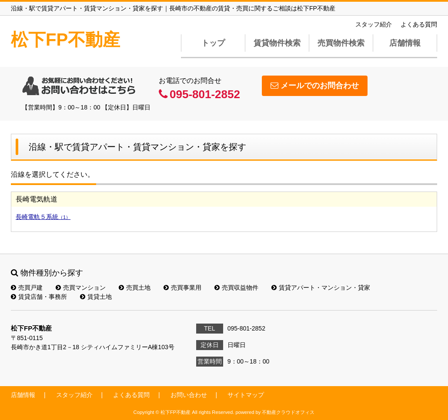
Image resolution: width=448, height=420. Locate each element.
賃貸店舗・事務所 (39, 296)
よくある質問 (419, 24)
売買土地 (134, 287)
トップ (213, 43)
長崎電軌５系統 (43, 216)
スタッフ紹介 (373, 24)
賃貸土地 (96, 296)
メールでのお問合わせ (315, 85)
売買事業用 (182, 287)
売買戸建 (27, 287)
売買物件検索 (341, 43)
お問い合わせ (189, 394)
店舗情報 (405, 43)
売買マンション (81, 287)
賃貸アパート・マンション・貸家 (320, 287)
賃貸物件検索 (277, 43)
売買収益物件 (236, 287)
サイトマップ (245, 394)
